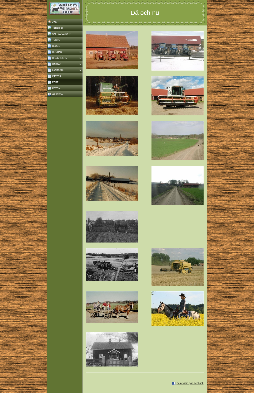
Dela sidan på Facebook (189, 383)
